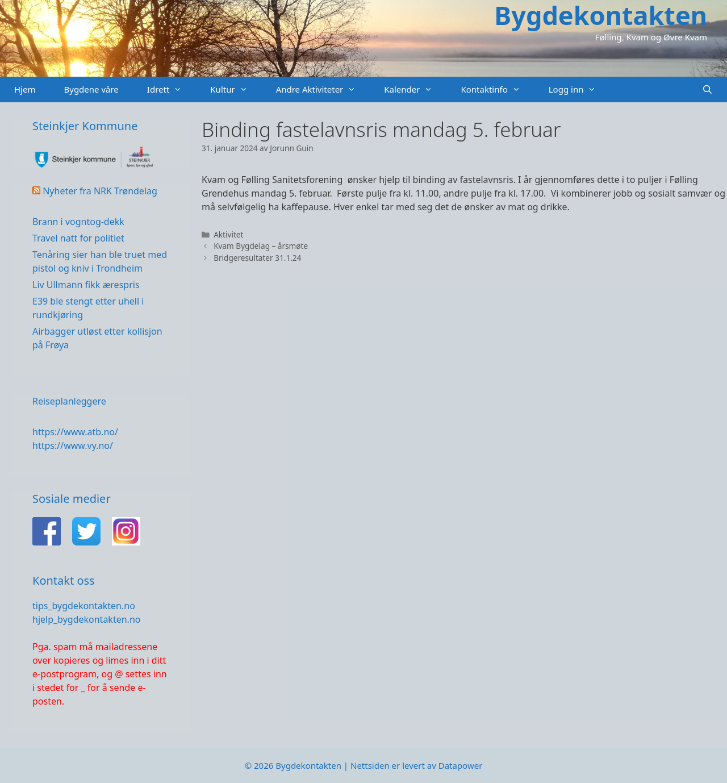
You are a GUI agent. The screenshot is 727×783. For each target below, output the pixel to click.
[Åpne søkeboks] (707, 89)
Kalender (415, 89)
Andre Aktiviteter (323, 89)
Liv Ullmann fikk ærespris (86, 284)
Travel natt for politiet (78, 238)
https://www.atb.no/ (75, 432)
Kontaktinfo (497, 89)
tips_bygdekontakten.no (83, 605)
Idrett (172, 89)
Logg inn (580, 89)
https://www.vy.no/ (72, 445)
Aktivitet (228, 234)
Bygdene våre (91, 89)
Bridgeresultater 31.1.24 (257, 257)
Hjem (24, 89)
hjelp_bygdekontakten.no (86, 619)
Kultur (235, 89)
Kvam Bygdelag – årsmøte (261, 245)
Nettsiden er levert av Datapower (416, 765)
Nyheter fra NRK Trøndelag (100, 191)
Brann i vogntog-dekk (78, 221)
